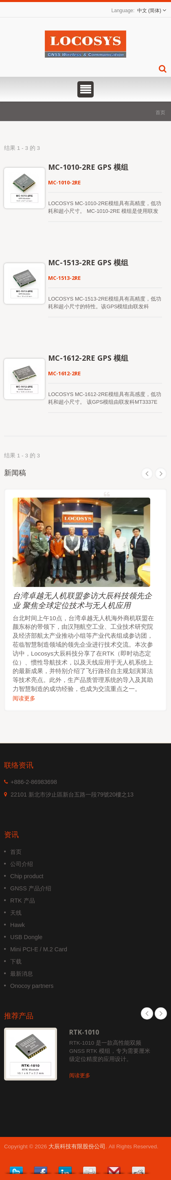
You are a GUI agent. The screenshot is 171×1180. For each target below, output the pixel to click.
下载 (16, 961)
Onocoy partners (31, 986)
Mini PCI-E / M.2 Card (38, 949)
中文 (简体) (149, 10)
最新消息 (21, 973)
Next (161, 474)
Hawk (17, 925)
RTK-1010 (84, 1032)
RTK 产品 (22, 900)
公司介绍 (21, 864)
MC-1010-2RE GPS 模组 (88, 167)
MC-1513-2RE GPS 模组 (88, 262)
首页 (160, 112)
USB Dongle (26, 937)
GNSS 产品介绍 (30, 888)
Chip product (27, 876)
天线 (16, 912)
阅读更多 (24, 698)
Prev (147, 474)
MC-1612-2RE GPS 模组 (88, 358)
